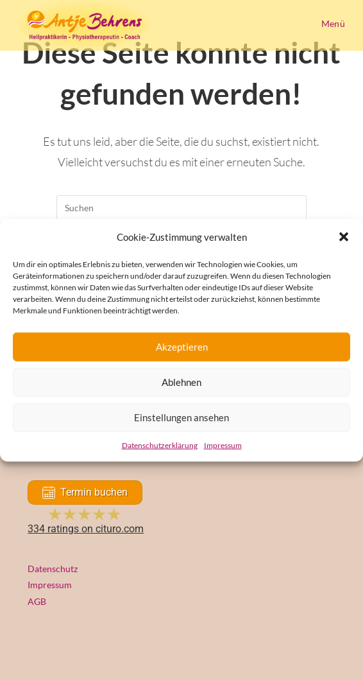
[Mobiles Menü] (330, 23)
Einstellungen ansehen (181, 417)
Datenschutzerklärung (160, 444)
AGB (37, 601)
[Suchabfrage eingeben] (181, 208)
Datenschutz (53, 568)
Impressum (223, 444)
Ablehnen (181, 382)
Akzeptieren (182, 347)
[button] (343, 237)
